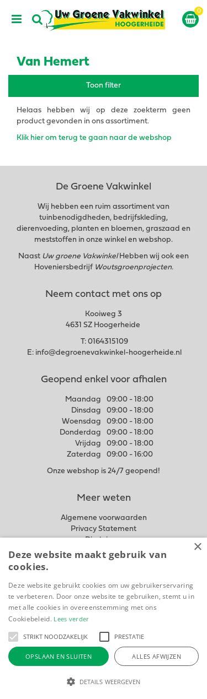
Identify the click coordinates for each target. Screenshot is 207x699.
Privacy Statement (103, 529)
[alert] (103, 618)
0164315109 (108, 341)
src (37, 19)
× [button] (197, 547)
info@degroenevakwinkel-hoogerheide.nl (108, 352)
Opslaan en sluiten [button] (58, 656)
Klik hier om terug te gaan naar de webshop (94, 138)
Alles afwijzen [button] (156, 656)
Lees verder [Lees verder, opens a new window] (71, 619)
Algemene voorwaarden (104, 518)
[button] (13, 637)
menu (16, 19)
